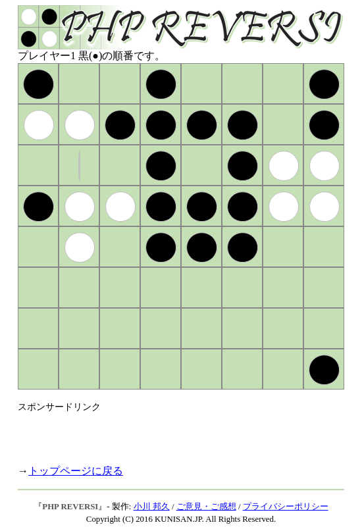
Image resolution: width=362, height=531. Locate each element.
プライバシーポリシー (285, 506)
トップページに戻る (75, 470)
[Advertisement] (172, 433)
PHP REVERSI (70, 506)
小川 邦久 (152, 506)
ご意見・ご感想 (206, 506)
